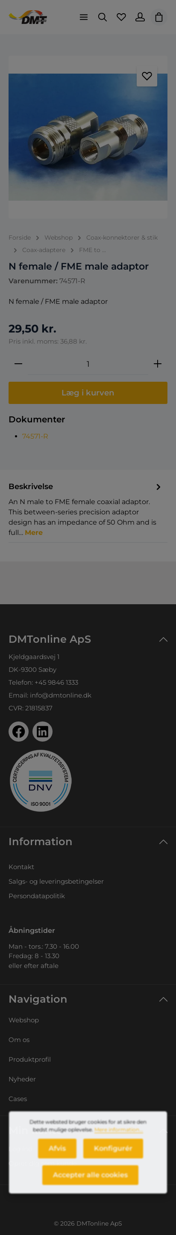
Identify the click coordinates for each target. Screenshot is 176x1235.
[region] (88, 137)
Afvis (57, 1153)
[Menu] (83, 17)
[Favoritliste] (121, 17)
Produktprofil (30, 1059)
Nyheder (22, 1079)
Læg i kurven (88, 393)
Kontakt (21, 867)
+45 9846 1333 (56, 682)
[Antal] (88, 364)
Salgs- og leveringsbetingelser (56, 881)
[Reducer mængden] (18, 364)
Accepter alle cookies (90, 1180)
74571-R (35, 436)
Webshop (24, 1020)
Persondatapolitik (37, 896)
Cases (18, 1099)
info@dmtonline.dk (60, 695)
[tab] (86, 509)
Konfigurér (113, 1153)
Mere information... (118, 1134)
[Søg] (102, 17)
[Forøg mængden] (157, 364)
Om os (19, 1040)
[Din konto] (140, 17)
